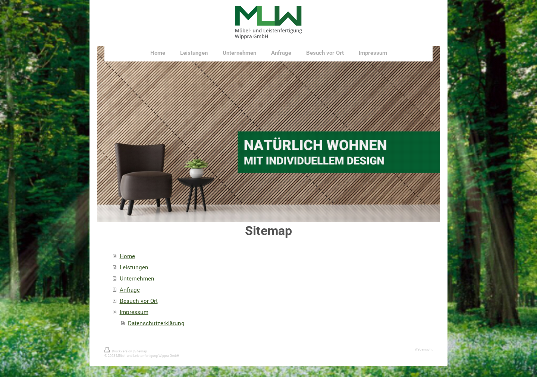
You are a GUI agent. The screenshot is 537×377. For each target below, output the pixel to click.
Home (127, 256)
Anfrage (130, 289)
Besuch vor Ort (139, 300)
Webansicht (424, 349)
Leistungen (134, 267)
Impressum (134, 312)
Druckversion (118, 351)
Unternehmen (137, 278)
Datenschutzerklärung (156, 323)
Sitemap (140, 351)
